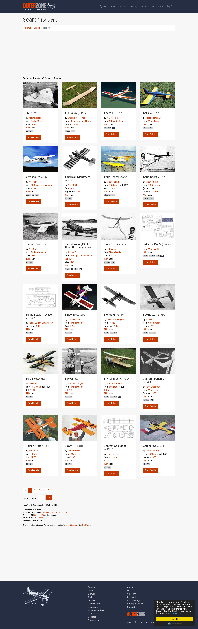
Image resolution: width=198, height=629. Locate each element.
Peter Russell (34, 118)
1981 (32, 390)
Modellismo (154, 121)
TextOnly (65, 512)
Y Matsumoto (113, 118)
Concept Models (78, 255)
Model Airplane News (80, 121)
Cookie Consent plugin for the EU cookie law (175, 623)
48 (38, 515)
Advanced (144, 6)
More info (186, 613)
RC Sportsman (155, 185)
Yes (45, 520)
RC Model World (38, 252)
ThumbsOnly (55, 512)
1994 (72, 326)
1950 (153, 326)
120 (42, 515)
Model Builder (155, 390)
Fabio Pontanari (153, 118)
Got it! (175, 618)
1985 (32, 255)
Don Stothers (73, 450)
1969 (75, 124)
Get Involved (133, 597)
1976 (153, 393)
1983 (153, 457)
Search (104, 6)
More (160, 6)
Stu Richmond (152, 450)
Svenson (113, 386)
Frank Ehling (112, 454)
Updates (92, 617)
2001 (78, 191)
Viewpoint (93, 607)
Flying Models (116, 252)
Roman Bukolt (74, 252)
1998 (34, 188)
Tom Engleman (153, 386)
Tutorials (92, 600)
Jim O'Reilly (47, 322)
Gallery (134, 6)
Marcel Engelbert (115, 383)
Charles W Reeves (76, 118)
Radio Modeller (38, 121)
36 (35, 515)
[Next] (48, 490)
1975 (71, 262)
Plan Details (33, 137)
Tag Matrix (86, 525)
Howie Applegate (75, 383)
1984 (113, 188)
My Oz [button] (170, 6)
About (130, 587)
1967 (33, 457)
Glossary (131, 594)
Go (49, 497)
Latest (114, 6)
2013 (38, 326)
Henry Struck (34, 322)
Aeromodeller (154, 322)
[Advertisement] (99, 52)
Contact (131, 607)
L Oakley (32, 383)
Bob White (112, 249)
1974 (114, 255)
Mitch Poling (113, 182)
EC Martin (150, 319)
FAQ (153, 6)
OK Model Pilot (116, 121)
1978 (155, 191)
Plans (41, 518)
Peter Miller (73, 185)
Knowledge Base (96, 610)
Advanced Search (70, 525)
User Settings (133, 600)
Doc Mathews (74, 319)
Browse (123, 6)
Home (28, 28)
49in (28, 127)
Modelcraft (153, 249)
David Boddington (115, 319)
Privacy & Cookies (136, 603)
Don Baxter (33, 450)
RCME (73, 188)
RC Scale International (41, 185)
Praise (91, 613)
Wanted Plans (94, 603)
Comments (93, 620)
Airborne (113, 457)
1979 (116, 326)
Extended (45, 512)
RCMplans (114, 185)
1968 (33, 124)
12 (29, 515)
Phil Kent (32, 182)
